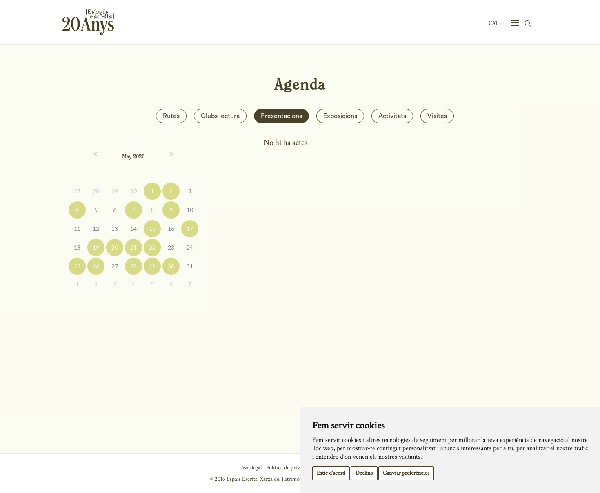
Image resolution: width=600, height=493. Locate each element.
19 (96, 247)
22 (152, 247)
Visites (437, 116)
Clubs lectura (220, 116)
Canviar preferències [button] (406, 473)
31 (190, 266)
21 (133, 247)
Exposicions (340, 116)
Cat (496, 23)
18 (77, 247)
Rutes (171, 116)
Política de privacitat (289, 467)
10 (190, 209)
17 (190, 228)
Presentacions (281, 116)
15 (152, 228)
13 (114, 228)
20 (114, 247)
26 (96, 266)
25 (77, 266)
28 (96, 190)
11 (77, 228)
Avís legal (251, 467)
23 (171, 247)
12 (96, 228)
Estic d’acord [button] (331, 473)
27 (77, 190)
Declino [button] (364, 473)
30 (133, 190)
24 (190, 247)
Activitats (392, 116)
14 (133, 228)
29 (114, 190)
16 (171, 228)
